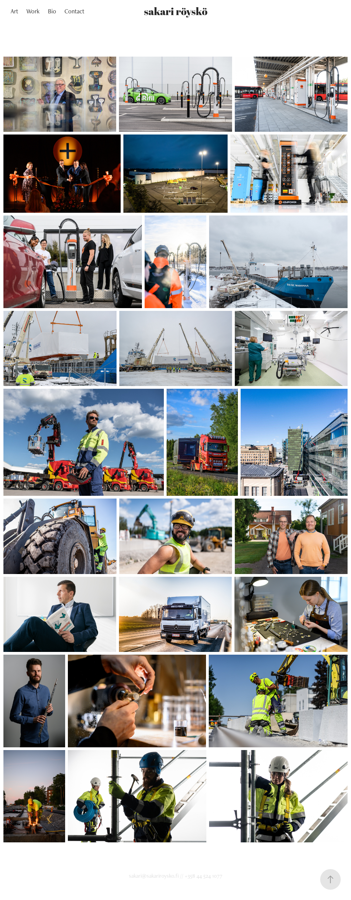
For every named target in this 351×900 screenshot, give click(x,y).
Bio (52, 11)
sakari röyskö (175, 11)
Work (32, 11)
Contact (74, 11)
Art (14, 11)
